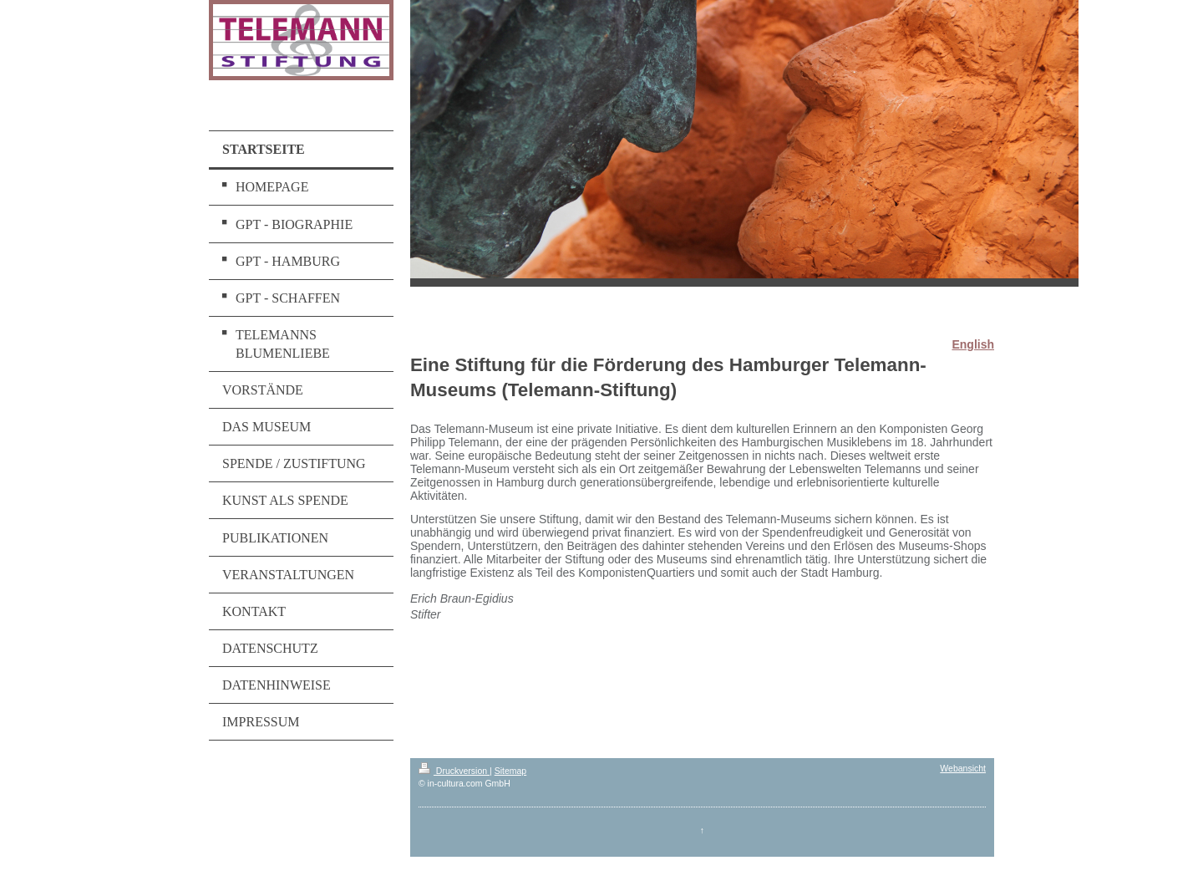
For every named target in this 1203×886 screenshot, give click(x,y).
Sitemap (511, 771)
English (973, 344)
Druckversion (454, 771)
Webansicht (963, 768)
